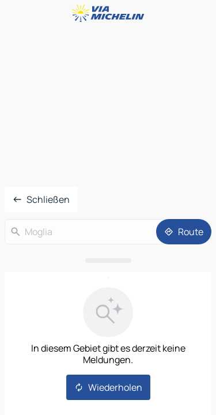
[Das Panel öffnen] (108, 260)
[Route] (183, 231)
